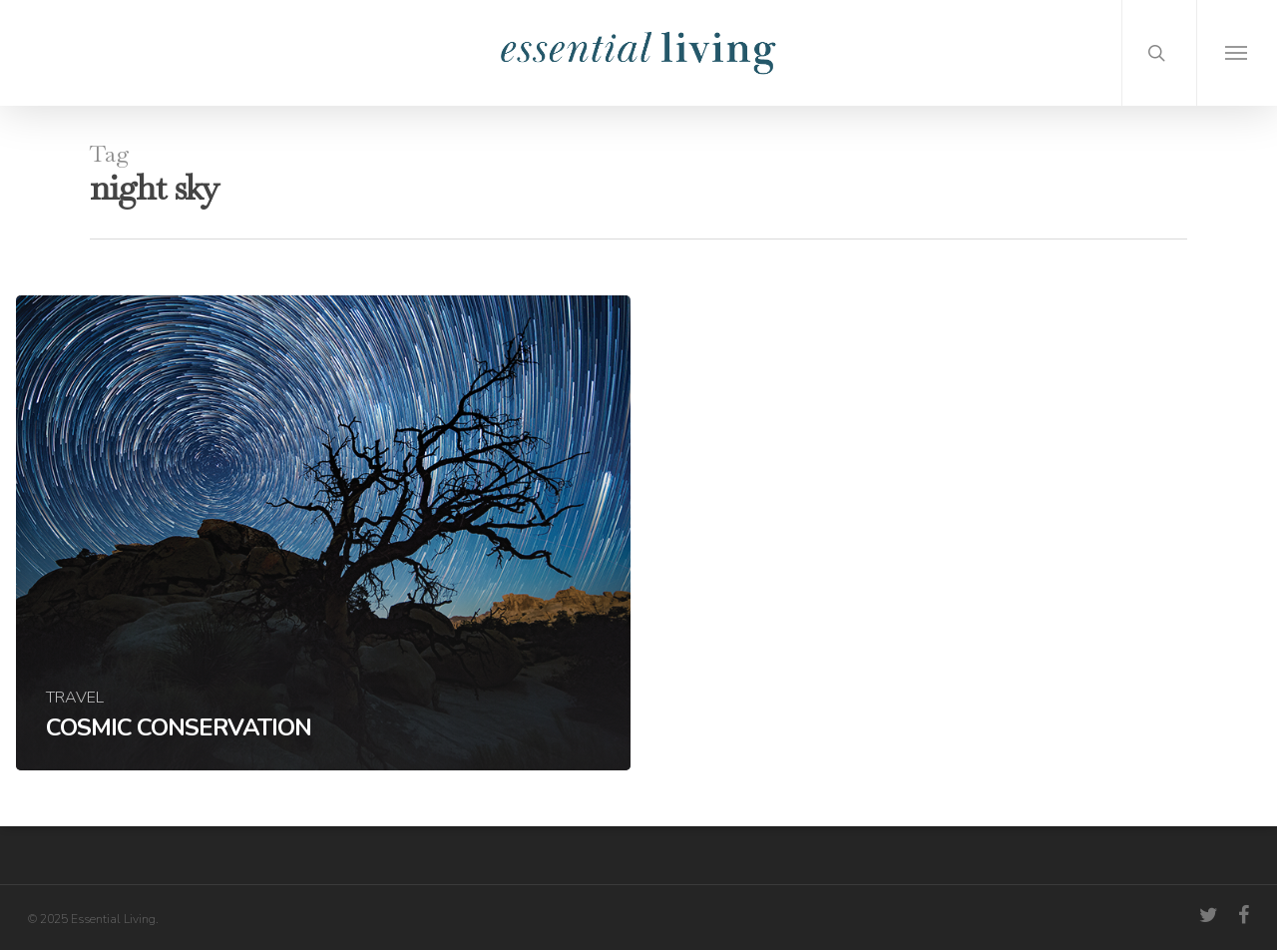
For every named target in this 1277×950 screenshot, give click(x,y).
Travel (75, 698)
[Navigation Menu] (1236, 53)
